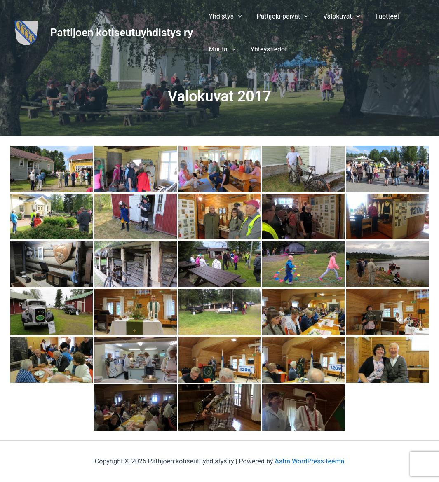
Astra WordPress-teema (309, 461)
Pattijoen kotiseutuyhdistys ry (121, 32)
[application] (237, 16)
